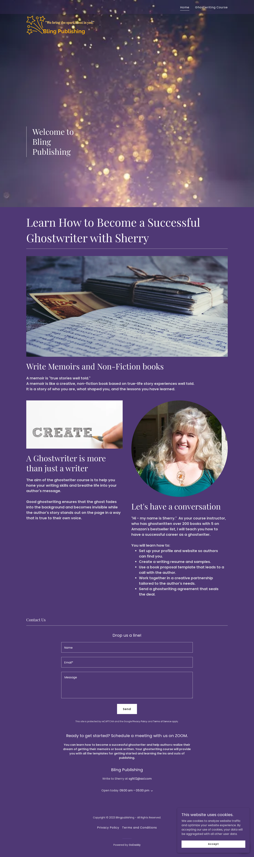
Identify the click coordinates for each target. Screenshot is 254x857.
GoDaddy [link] (135, 845)
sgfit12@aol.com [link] (140, 779)
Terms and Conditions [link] (139, 827)
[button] (151, 790)
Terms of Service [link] (162, 721)
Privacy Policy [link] (139, 721)
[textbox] (127, 647)
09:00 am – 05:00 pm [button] (134, 790)
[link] (61, 6)
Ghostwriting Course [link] (211, 7)
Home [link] (184, 7)
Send (127, 709)
